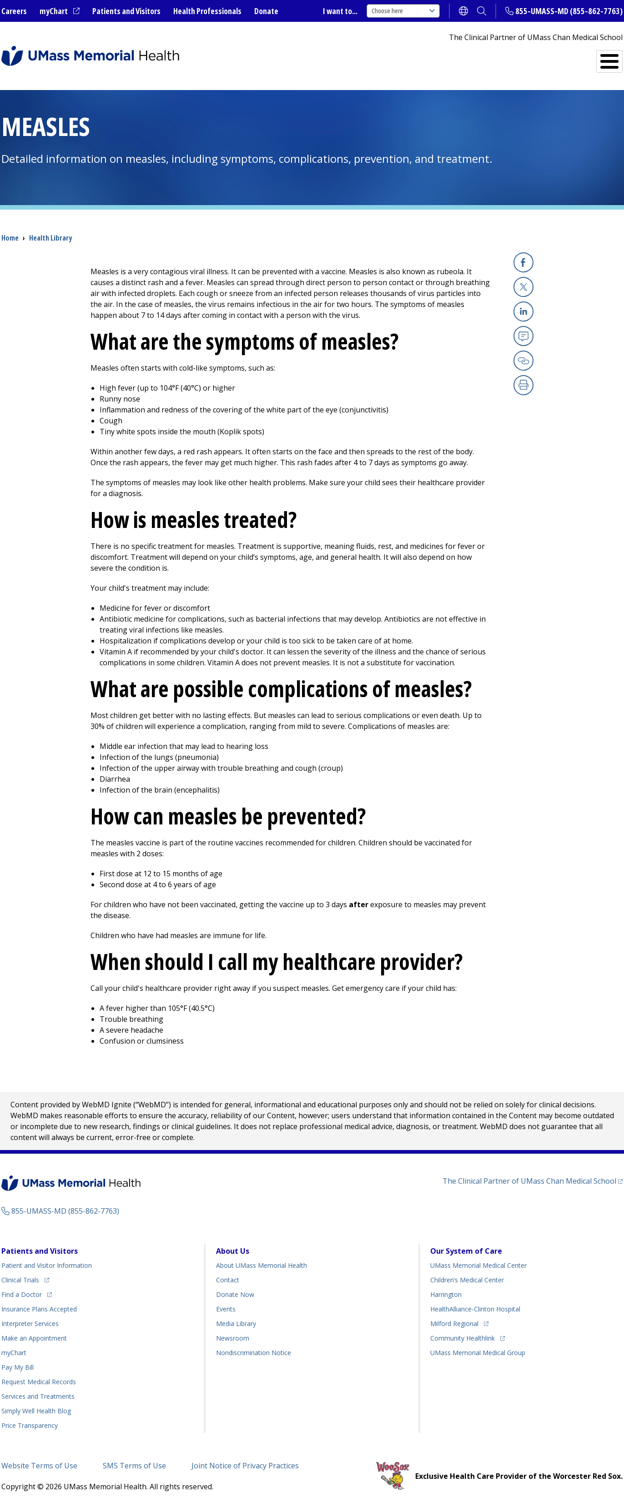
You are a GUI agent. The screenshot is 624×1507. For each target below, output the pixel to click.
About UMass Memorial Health (261, 1265)
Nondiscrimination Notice (253, 1352)
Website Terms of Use (39, 1466)
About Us (232, 1251)
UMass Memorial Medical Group (477, 1352)
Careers (14, 10)
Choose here (403, 10)
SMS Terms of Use (134, 1466)
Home (10, 238)
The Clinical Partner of (529, 1181)
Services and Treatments (559, 57)
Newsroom (232, 1338)
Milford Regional (454, 1323)
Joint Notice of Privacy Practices (245, 1466)
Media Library (236, 1323)
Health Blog (36, 1411)
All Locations (375, 57)
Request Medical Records (38, 1381)
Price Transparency (29, 1425)
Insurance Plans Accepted (39, 1309)
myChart (54, 10)
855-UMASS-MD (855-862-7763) (569, 10)
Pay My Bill (17, 1367)
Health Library (50, 238)
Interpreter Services (30, 1323)
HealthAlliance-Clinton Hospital (475, 1309)
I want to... (340, 10)
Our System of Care (466, 1251)
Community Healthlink (462, 1338)
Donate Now (235, 1294)
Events (226, 1309)
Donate (266, 10)
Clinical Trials (20, 1280)
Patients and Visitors (126, 10)
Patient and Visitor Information (46, 1265)
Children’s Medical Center (467, 1280)
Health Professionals (207, 10)
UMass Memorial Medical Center (478, 1265)
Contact (227, 1280)
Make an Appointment (34, 1338)
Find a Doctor (454, 57)
